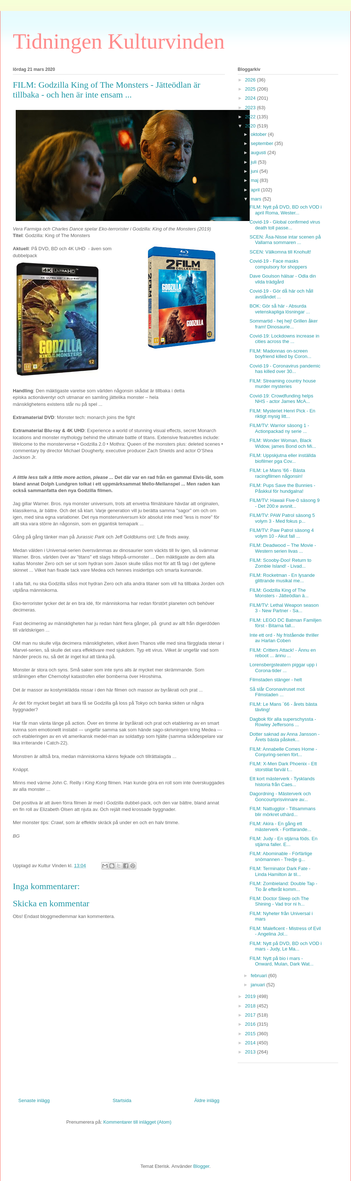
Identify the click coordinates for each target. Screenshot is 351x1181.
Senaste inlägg (34, 1100)
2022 (251, 116)
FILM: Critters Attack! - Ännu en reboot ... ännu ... (282, 653)
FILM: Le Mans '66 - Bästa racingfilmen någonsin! (277, 473)
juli (254, 162)
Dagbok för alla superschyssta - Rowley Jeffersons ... (282, 722)
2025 (251, 89)
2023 (251, 107)
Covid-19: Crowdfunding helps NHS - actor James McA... (281, 398)
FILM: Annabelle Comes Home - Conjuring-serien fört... (283, 752)
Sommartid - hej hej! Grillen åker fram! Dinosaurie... (283, 323)
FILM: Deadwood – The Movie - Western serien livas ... (282, 548)
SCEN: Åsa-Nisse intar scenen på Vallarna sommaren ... (285, 239)
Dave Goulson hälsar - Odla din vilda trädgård (282, 279)
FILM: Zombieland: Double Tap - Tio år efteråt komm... (283, 886)
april (256, 190)
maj (255, 180)
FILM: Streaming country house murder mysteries (282, 383)
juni (255, 171)
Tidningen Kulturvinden (118, 41)
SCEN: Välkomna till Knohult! (280, 252)
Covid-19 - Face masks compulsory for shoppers (278, 264)
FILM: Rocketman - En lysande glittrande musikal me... (281, 578)
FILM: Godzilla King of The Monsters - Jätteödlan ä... (279, 593)
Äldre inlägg (206, 1100)
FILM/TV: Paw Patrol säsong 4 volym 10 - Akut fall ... (281, 533)
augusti (259, 152)
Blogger (201, 1166)
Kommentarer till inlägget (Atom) (137, 1122)
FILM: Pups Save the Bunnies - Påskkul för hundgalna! (282, 488)
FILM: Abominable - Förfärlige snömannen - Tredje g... (280, 856)
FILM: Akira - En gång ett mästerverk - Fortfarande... (280, 826)
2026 (251, 80)
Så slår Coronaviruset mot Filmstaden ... (276, 692)
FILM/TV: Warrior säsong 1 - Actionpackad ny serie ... (279, 428)
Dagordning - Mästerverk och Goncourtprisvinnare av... (280, 796)
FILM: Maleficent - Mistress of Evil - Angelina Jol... (285, 931)
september (263, 143)
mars (257, 199)
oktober (259, 134)
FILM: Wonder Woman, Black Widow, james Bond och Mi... (282, 443)
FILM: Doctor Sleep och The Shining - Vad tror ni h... (279, 901)
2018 (251, 1006)
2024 (251, 98)
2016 (251, 1024)
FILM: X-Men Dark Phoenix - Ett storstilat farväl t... (283, 766)
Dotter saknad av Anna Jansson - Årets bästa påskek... (284, 737)
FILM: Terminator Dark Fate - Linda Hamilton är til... (279, 871)
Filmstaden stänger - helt (275, 679)
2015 (251, 1033)
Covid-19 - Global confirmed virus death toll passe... (284, 225)
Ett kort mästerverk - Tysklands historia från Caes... (281, 781)
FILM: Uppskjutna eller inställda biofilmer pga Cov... (282, 458)
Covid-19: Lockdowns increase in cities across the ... (284, 338)
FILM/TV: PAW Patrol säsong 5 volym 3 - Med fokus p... (282, 518)
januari (259, 984)
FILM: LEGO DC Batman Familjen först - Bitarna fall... (285, 623)
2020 (251, 126)
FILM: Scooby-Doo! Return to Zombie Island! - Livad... (280, 563)
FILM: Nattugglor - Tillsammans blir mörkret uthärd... (282, 811)
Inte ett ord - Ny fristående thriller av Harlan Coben (283, 638)
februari (259, 975)
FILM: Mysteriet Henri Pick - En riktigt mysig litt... (282, 413)
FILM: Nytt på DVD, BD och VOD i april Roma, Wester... (285, 210)
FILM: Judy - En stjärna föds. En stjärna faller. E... (283, 841)
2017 (251, 1015)
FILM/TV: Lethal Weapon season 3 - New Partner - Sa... (283, 608)
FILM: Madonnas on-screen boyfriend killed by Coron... (280, 353)
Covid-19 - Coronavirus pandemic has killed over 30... (284, 368)
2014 (251, 1042)
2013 (251, 1052)
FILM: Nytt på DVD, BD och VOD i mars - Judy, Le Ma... (285, 946)
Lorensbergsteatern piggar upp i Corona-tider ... (283, 667)
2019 (251, 996)
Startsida (122, 1100)
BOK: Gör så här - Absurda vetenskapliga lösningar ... (279, 309)
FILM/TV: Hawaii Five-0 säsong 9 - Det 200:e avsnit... (284, 503)
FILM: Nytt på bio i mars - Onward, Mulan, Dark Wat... (281, 961)
